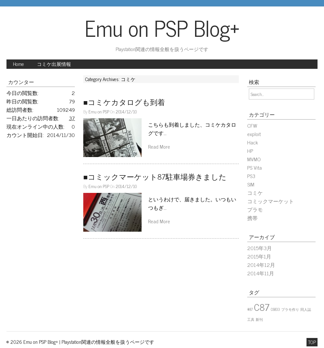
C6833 (275, 309)
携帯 (252, 218)
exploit (254, 134)
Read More (159, 146)
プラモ (255, 209)
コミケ (255, 192)
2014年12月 (261, 264)
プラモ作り (290, 309)
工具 (250, 319)
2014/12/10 (126, 111)
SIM (250, 184)
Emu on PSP (98, 111)
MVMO (254, 159)
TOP (312, 342)
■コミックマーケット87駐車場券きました (154, 177)
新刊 (259, 319)
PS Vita (254, 167)
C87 (262, 306)
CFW (252, 125)
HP (250, 150)
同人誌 (305, 309)
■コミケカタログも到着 (124, 102)
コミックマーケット (270, 201)
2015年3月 (259, 248)
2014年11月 (260, 273)
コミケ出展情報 (54, 64)
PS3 (251, 176)
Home (18, 64)
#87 (250, 309)
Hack (252, 142)
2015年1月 (259, 256)
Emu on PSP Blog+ (162, 27)
